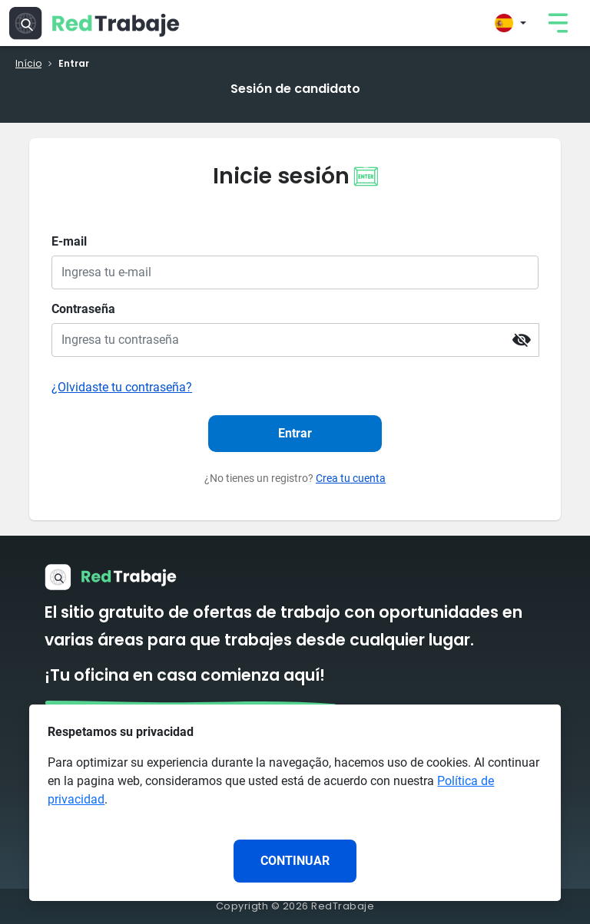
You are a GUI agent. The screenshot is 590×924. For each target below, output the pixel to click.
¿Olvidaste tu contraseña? (121, 387)
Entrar (295, 433)
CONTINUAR (295, 860)
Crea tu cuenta (351, 478)
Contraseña (83, 309)
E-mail (69, 241)
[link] (558, 23)
